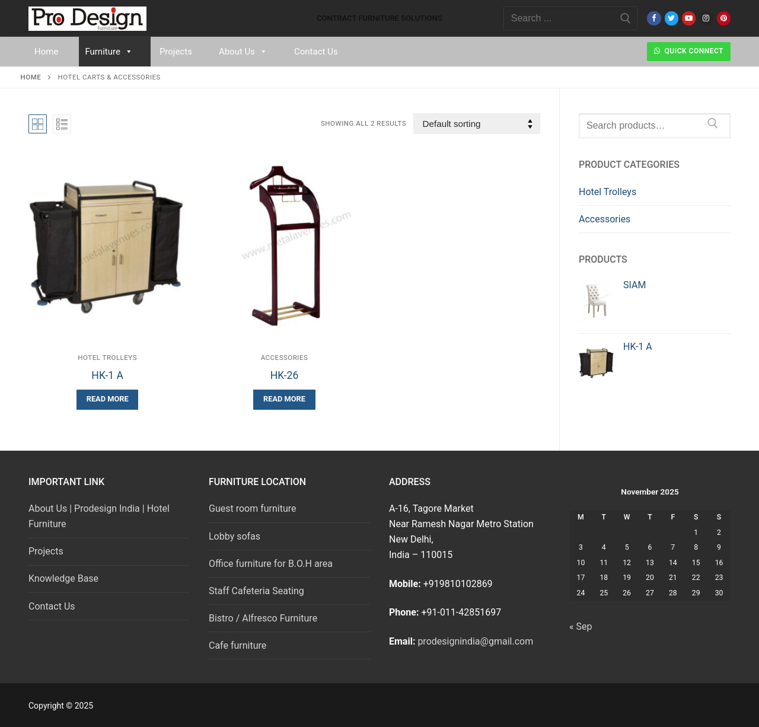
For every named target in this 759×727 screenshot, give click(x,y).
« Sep (580, 626)
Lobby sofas (234, 536)
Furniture (109, 51)
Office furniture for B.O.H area (271, 563)
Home (46, 51)
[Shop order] (476, 123)
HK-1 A (107, 375)
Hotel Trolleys (107, 357)
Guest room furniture (252, 508)
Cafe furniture (237, 645)
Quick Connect (688, 51)
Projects (176, 51)
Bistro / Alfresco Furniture (263, 618)
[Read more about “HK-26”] (284, 399)
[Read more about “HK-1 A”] (107, 399)
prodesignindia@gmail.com (475, 641)
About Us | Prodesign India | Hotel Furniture (99, 516)
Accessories (284, 357)
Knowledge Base (63, 578)
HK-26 (284, 375)
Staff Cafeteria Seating (256, 591)
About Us (243, 51)
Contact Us (316, 51)
